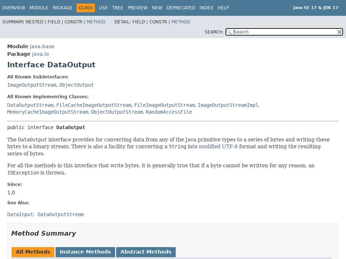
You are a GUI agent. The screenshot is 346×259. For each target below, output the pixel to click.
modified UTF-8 (218, 146)
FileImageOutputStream (164, 105)
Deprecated (181, 7)
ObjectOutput (76, 85)
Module (39, 7)
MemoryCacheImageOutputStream (47, 112)
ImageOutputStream (31, 85)
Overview (13, 7)
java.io (40, 54)
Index (206, 7)
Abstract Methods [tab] (146, 252)
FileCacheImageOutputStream (93, 105)
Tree (117, 7)
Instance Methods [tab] (85, 252)
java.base (42, 46)
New (157, 7)
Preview (138, 7)
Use (103, 7)
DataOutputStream (30, 105)
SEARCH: (214, 32)
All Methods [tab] (33, 252)
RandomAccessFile (169, 112)
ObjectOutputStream (117, 112)
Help (223, 7)
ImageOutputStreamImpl (228, 105)
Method (96, 21)
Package (63, 7)
